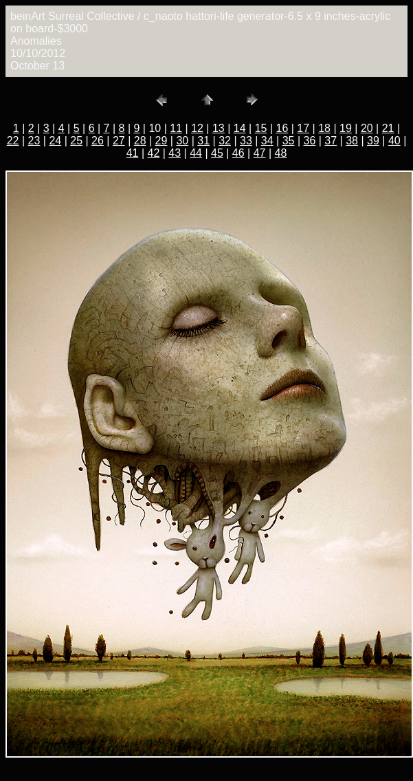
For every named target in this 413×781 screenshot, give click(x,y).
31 (203, 140)
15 (261, 128)
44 (196, 153)
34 (267, 140)
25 (76, 140)
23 (34, 140)
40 (394, 140)
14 (240, 128)
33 (246, 140)
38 (352, 140)
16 (282, 128)
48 (281, 153)
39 (373, 140)
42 (153, 153)
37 (330, 140)
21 (388, 128)
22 (13, 140)
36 (310, 140)
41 (132, 153)
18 (324, 128)
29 (161, 140)
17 (303, 128)
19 (345, 128)
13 (218, 128)
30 (182, 140)
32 (225, 140)
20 (367, 128)
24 (55, 140)
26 (97, 140)
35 (288, 140)
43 (174, 153)
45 (217, 153)
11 (176, 128)
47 (260, 153)
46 (238, 153)
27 (119, 140)
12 (197, 128)
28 (140, 140)
